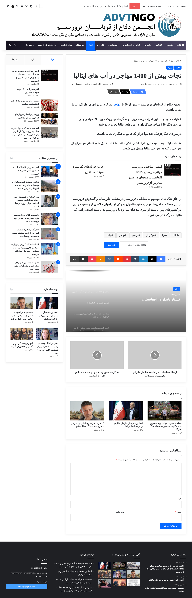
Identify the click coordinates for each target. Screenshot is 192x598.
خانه (180, 45)
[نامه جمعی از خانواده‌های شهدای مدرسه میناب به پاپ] (133, 582)
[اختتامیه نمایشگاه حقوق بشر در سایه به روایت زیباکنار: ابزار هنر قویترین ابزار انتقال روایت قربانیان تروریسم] (49, 132)
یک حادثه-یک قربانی (47, 45)
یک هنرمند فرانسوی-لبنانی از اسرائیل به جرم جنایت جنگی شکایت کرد (22, 315)
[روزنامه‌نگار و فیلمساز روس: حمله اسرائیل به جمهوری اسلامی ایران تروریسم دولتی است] (49, 201)
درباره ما (30, 45)
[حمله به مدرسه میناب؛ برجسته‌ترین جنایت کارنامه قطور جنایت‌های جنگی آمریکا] (165, 410)
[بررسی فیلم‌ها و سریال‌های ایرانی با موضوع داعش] (49, 118)
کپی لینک (112, 245)
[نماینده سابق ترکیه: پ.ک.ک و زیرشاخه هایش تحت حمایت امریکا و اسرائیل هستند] (49, 186)
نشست (170, 45)
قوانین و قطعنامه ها (131, 45)
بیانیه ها (147, 45)
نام (179, 499)
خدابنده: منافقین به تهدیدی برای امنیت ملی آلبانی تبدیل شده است (26, 265)
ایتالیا (175, 235)
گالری (101, 45)
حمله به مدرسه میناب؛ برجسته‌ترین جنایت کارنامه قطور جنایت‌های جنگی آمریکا (165, 426)
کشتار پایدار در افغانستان (156, 299)
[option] (126, 301)
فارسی (183, 6)
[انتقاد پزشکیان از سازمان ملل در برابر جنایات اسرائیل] (126, 410)
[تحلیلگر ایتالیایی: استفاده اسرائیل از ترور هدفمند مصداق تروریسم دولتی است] (49, 234)
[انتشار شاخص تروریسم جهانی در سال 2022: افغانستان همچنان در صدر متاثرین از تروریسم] (172, 170)
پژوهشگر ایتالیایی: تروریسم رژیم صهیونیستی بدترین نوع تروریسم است (26, 218)
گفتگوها (158, 45)
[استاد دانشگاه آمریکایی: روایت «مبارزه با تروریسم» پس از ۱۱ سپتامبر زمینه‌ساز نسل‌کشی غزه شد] (49, 249)
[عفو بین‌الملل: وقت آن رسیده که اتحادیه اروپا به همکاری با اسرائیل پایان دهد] (47, 334)
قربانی (135, 235)
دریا (164, 235)
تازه (32, 59)
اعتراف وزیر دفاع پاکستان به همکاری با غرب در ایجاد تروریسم (26, 170)
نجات (109, 235)
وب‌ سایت (119, 512)
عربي (168, 6)
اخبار (90, 45)
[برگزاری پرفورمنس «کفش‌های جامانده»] (119, 582)
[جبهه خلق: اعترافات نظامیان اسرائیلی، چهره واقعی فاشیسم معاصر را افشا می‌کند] (104, 583)
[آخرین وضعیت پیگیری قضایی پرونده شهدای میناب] (133, 565)
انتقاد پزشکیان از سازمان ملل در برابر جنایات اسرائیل (105, 6)
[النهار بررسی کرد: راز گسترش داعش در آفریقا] (21, 334)
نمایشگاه (80, 45)
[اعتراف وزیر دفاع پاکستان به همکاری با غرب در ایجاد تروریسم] (49, 171)
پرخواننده (51, 59)
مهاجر (116, 104)
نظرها (15, 59)
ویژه (170, 67)
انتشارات (114, 45)
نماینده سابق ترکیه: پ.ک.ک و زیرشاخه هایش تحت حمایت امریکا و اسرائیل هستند (25, 185)
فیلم (176, 289)
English (175, 6)
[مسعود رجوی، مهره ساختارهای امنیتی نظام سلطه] (49, 105)
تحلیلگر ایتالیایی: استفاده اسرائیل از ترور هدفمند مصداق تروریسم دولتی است (25, 233)
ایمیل (178, 512)
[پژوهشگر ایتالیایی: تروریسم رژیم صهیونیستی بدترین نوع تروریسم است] (49, 219)
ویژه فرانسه (66, 45)
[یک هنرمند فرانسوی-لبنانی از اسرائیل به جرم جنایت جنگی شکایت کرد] (87, 410)
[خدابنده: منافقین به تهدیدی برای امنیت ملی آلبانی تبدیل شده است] (49, 267)
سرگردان (150, 235)
